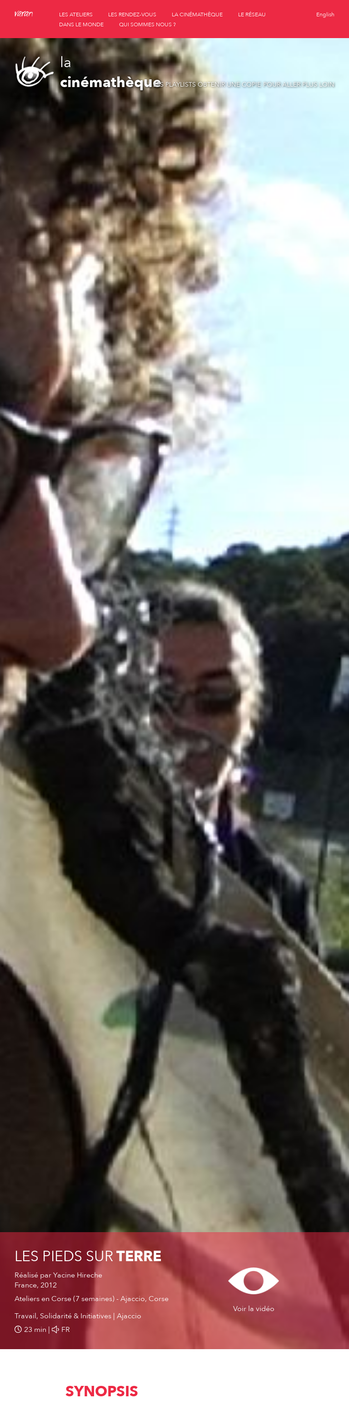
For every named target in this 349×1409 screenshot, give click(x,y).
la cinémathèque (197, 14)
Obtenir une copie (229, 84)
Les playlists (174, 84)
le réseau (252, 14)
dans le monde (81, 24)
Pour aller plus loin (298, 84)
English (325, 14)
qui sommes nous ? (147, 24)
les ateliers (76, 14)
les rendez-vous (132, 14)
